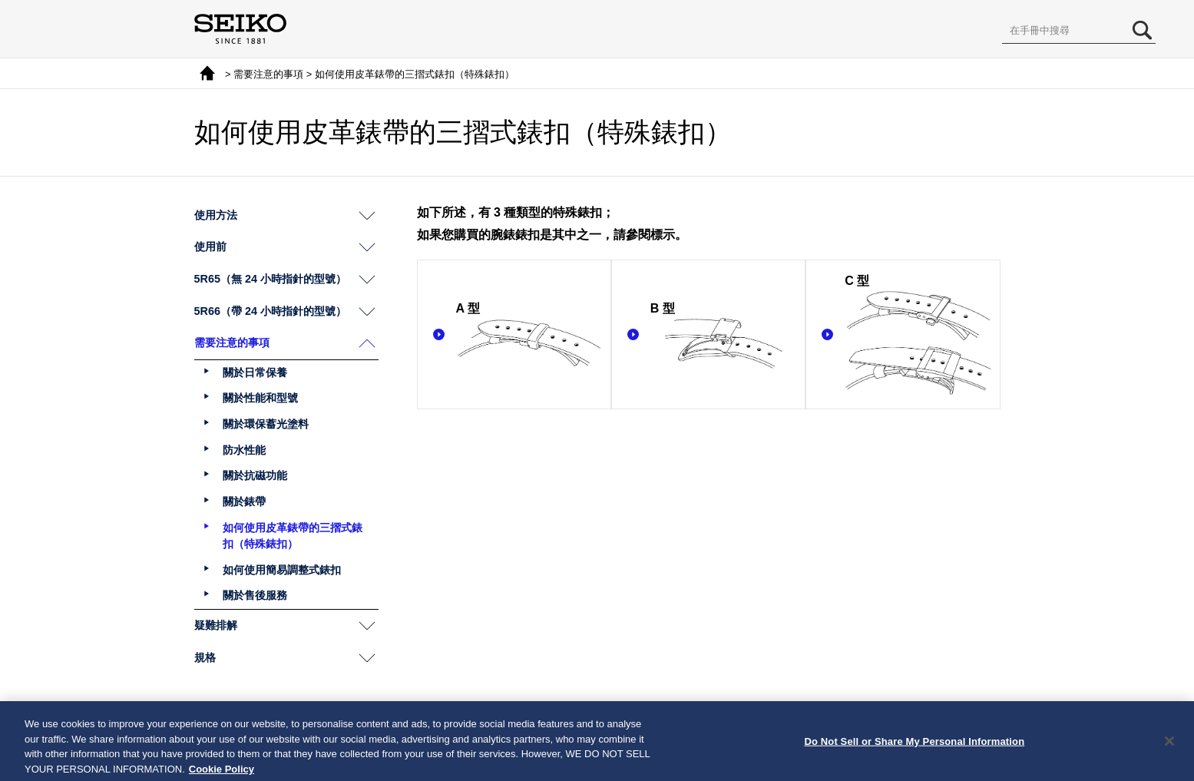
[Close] (1169, 747)
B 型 (723, 335)
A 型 (529, 335)
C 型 (918, 335)
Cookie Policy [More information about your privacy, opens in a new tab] (221, 774)
